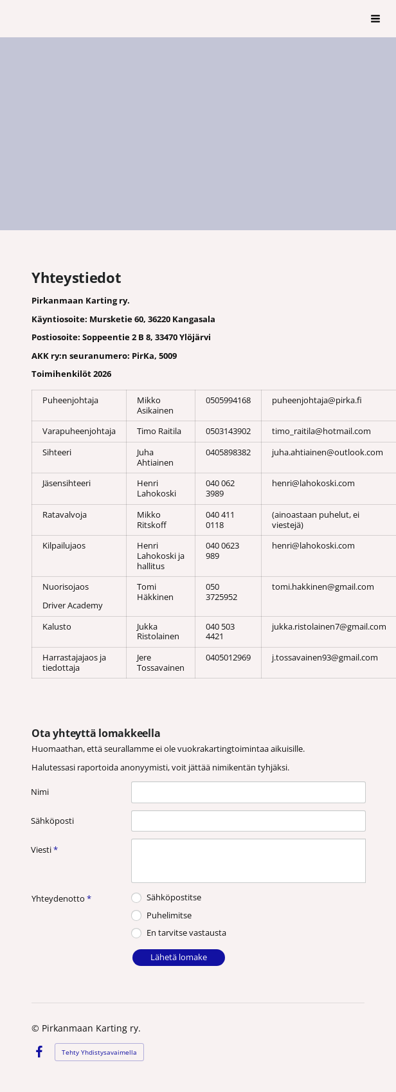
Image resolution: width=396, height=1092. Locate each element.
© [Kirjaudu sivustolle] (37, 1028)
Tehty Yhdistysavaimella (99, 1052)
